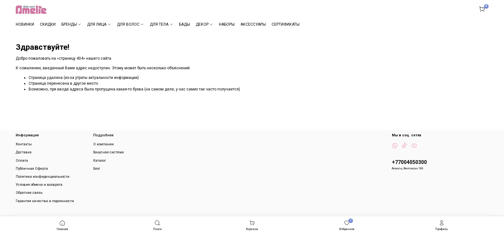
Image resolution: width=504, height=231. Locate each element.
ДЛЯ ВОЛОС (130, 24)
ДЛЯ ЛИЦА (99, 24)
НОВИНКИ (25, 24)
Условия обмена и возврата (39, 185)
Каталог (99, 160)
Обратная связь (29, 193)
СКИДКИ (48, 24)
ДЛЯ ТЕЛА (161, 24)
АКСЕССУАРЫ (253, 24)
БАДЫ (184, 24)
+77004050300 (409, 162)
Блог (96, 169)
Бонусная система (108, 152)
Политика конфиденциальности (42, 177)
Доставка (24, 152)
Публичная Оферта (32, 169)
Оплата (22, 160)
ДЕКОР (204, 24)
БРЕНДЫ (71, 24)
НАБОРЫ (227, 24)
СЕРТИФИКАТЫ (286, 24)
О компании (103, 144)
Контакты (24, 144)
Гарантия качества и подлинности (45, 201)
